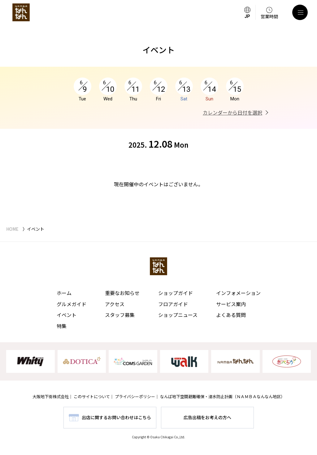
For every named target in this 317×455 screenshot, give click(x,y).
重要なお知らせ (122, 293)
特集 (62, 326)
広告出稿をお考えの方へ (207, 417)
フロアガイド (173, 304)
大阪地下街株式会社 (51, 396)
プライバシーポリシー (135, 396)
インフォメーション (238, 293)
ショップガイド (175, 293)
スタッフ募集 (120, 314)
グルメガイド (71, 304)
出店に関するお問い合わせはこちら (116, 417)
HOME (12, 229)
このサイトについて (92, 396)
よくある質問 (231, 314)
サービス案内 (231, 304)
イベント (66, 314)
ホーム (64, 293)
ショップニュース (178, 314)
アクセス (114, 304)
